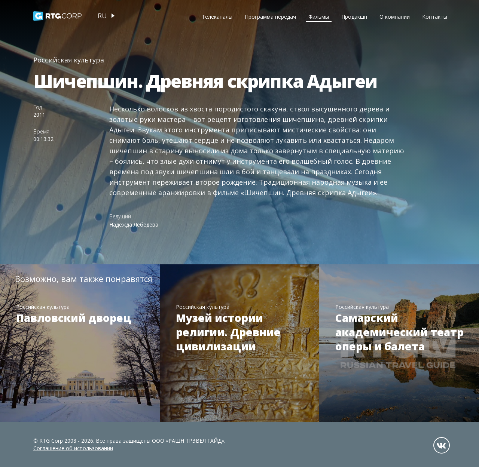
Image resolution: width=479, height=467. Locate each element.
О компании (394, 16)
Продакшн (354, 16)
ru (102, 15)
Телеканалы (217, 16)
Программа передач (270, 16)
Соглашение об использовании (73, 448)
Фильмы (318, 16)
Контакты (434, 16)
